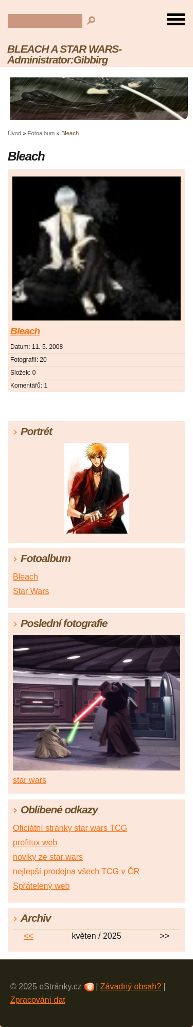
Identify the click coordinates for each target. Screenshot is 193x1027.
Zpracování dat (37, 1000)
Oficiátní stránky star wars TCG (70, 828)
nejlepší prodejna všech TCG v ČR (76, 871)
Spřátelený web (41, 885)
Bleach (25, 331)
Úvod (14, 133)
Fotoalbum (41, 133)
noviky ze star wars (48, 857)
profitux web (35, 842)
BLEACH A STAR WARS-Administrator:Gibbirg (64, 54)
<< (28, 936)
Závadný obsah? (130, 986)
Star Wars (31, 591)
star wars (29, 780)
